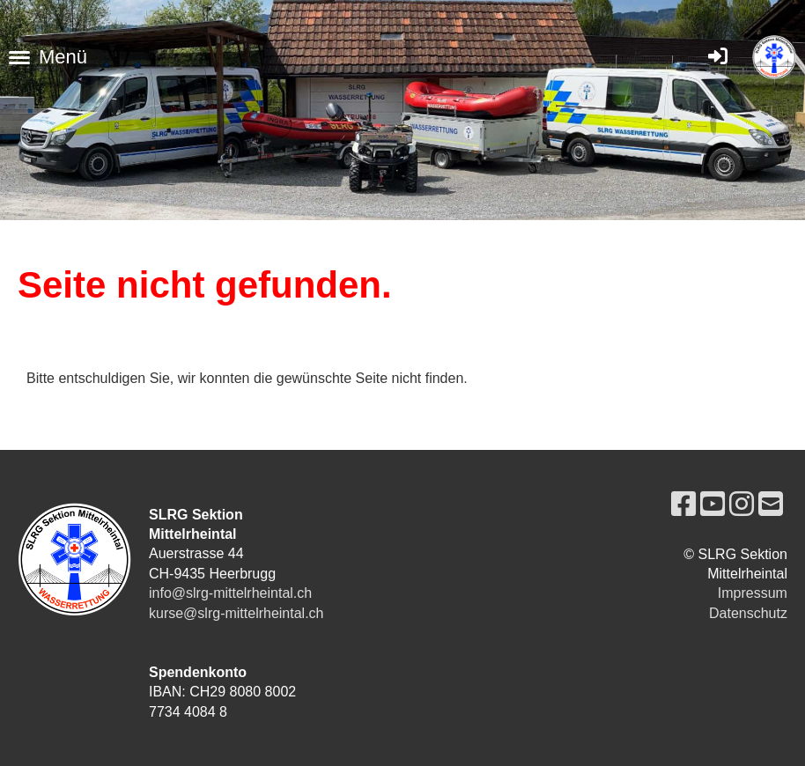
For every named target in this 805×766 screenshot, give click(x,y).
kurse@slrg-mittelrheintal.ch (236, 613)
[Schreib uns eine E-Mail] (770, 504)
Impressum (752, 593)
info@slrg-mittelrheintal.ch (230, 593)
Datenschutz (748, 613)
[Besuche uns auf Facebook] (683, 504)
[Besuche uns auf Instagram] (741, 504)
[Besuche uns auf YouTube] (712, 504)
